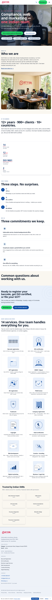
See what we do (30, 33)
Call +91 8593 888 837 (21, 309)
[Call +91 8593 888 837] (36, 2)
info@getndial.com (5, 578)
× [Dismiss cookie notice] (50, 598)
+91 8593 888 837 (5, 575)
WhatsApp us (43, 2)
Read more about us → (7, 70)
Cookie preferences (37, 592)
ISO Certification (5, 561)
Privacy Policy (4, 592)
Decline (41, 598)
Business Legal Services (7, 563)
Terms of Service (11, 592)
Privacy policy (17, 598)
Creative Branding (5, 567)
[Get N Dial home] (5, 2)
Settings (46, 598)
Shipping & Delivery (28, 592)
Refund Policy (19, 592)
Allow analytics (35, 598)
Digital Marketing (5, 569)
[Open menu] (49, 2)
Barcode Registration (6, 558)
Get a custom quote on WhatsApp (12, 33)
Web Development (5, 565)
